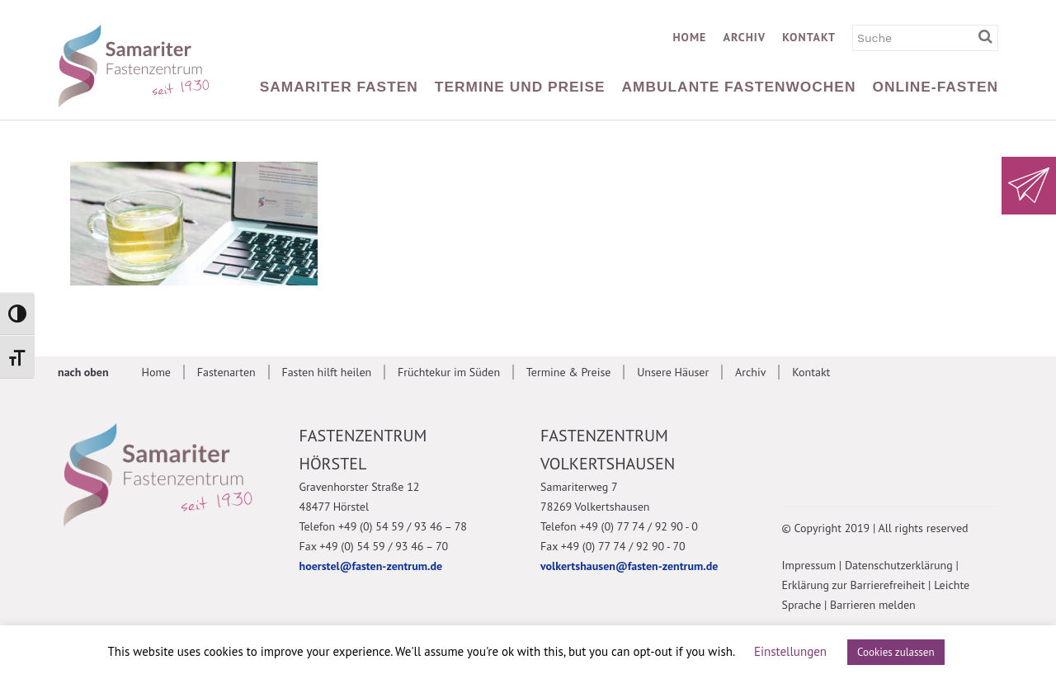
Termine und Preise (520, 86)
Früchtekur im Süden (449, 372)
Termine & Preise (568, 372)
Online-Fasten (935, 86)
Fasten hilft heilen (326, 372)
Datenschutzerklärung (899, 565)
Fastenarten (226, 372)
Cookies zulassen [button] (896, 652)
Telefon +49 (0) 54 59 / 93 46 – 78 (383, 526)
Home (689, 37)
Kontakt (809, 37)
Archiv (744, 37)
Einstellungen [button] (790, 651)
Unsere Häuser (673, 372)
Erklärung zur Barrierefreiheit (854, 585)
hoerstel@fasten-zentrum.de (371, 566)
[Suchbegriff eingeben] (988, 37)
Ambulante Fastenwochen (739, 86)
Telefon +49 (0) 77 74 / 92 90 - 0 (619, 526)
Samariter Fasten (339, 86)
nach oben (83, 372)
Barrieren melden (873, 604)
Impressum (809, 565)
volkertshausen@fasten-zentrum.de (629, 566)
